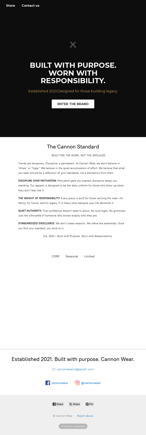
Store (10, 5)
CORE (56, 256)
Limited (89, 256)
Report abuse (85, 415)
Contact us (30, 5)
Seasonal (72, 256)
